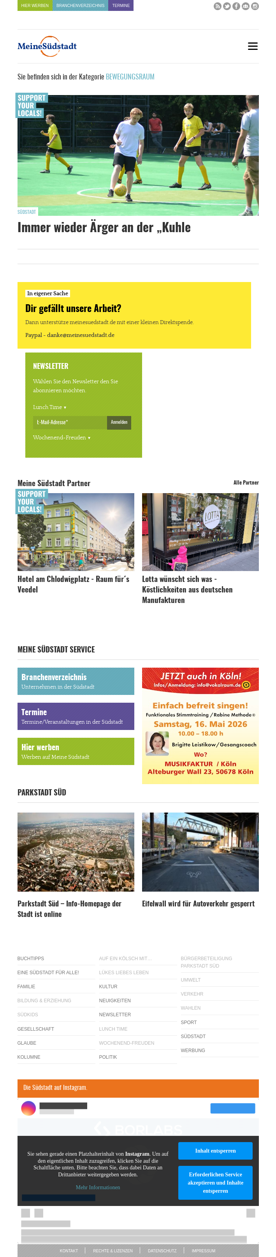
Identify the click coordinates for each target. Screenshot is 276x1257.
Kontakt (69, 1251)
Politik (108, 1057)
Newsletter (115, 1014)
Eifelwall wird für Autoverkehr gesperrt (198, 904)
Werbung (193, 1050)
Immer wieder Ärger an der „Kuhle (104, 228)
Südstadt (27, 212)
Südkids (28, 1014)
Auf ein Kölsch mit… (125, 958)
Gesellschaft (36, 1029)
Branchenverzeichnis (80, 6)
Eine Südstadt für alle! (48, 972)
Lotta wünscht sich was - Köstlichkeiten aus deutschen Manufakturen (187, 590)
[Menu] (253, 46)
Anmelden (119, 422)
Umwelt (191, 980)
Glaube (27, 1043)
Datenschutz (162, 1251)
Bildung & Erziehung (45, 1000)
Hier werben (35, 6)
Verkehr (192, 994)
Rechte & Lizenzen (113, 1251)
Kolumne (29, 1057)
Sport (189, 1022)
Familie (26, 986)
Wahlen (191, 1008)
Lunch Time (47, 407)
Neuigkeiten (115, 1000)
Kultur (108, 986)
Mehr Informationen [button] (98, 1187)
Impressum (204, 1251)
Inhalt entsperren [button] (215, 1151)
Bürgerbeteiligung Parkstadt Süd (206, 962)
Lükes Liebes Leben (124, 972)
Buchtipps (31, 958)
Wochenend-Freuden (59, 438)
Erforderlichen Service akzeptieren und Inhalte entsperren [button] (215, 1183)
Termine (121, 6)
